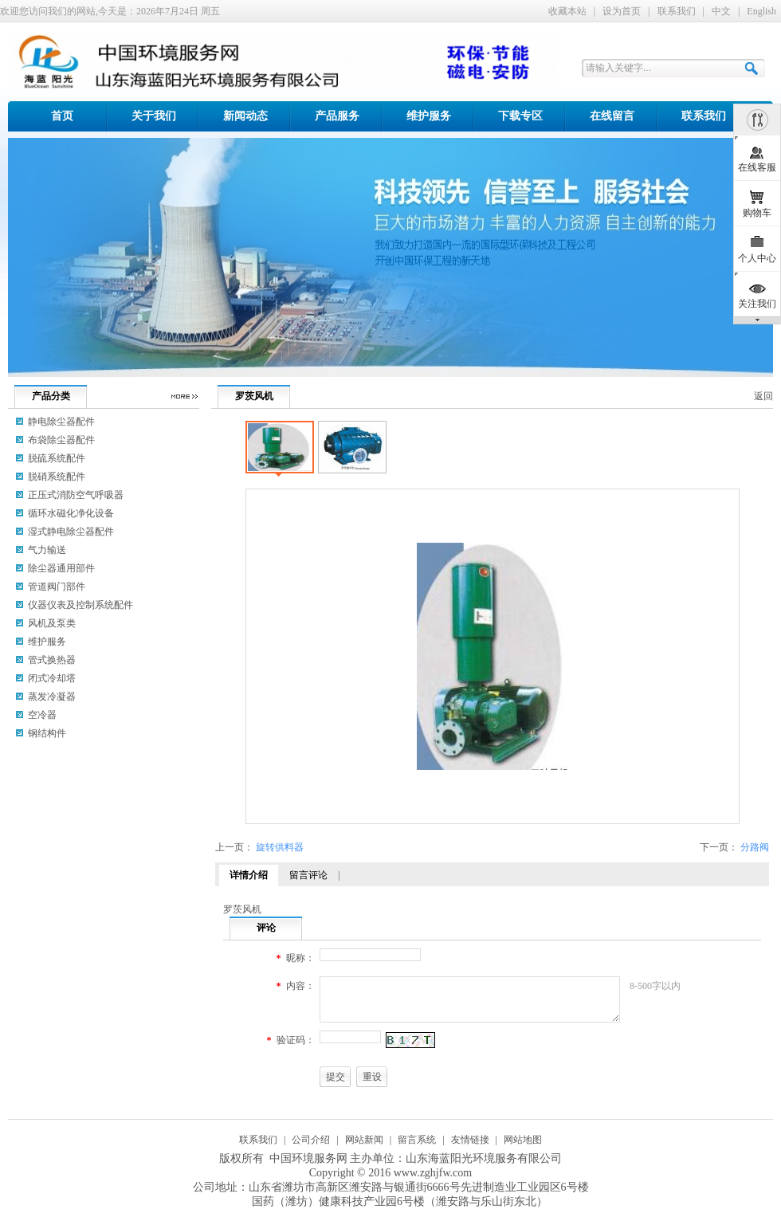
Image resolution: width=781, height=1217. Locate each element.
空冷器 (42, 714)
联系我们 (676, 11)
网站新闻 (364, 1139)
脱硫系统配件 (56, 458)
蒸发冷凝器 (52, 696)
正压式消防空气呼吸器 (76, 495)
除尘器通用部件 (61, 568)
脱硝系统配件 (56, 476)
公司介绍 (311, 1139)
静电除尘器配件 (61, 421)
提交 (335, 1076)
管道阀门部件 (56, 586)
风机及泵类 (52, 623)
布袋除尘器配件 (61, 440)
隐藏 (757, 119)
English (761, 11)
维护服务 (47, 641)
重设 (372, 1076)
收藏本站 (567, 11)
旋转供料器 (280, 847)
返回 (763, 396)
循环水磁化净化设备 (71, 513)
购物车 (757, 212)
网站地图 (523, 1139)
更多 (184, 396)
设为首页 (621, 11)
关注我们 (757, 303)
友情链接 (470, 1139)
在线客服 (757, 167)
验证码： (296, 1040)
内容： (300, 985)
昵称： (300, 958)
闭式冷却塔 (52, 678)
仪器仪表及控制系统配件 (80, 604)
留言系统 (417, 1139)
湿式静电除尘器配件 (71, 531)
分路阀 (754, 847)
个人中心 (757, 258)
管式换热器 (52, 659)
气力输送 (47, 550)
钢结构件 (47, 733)
